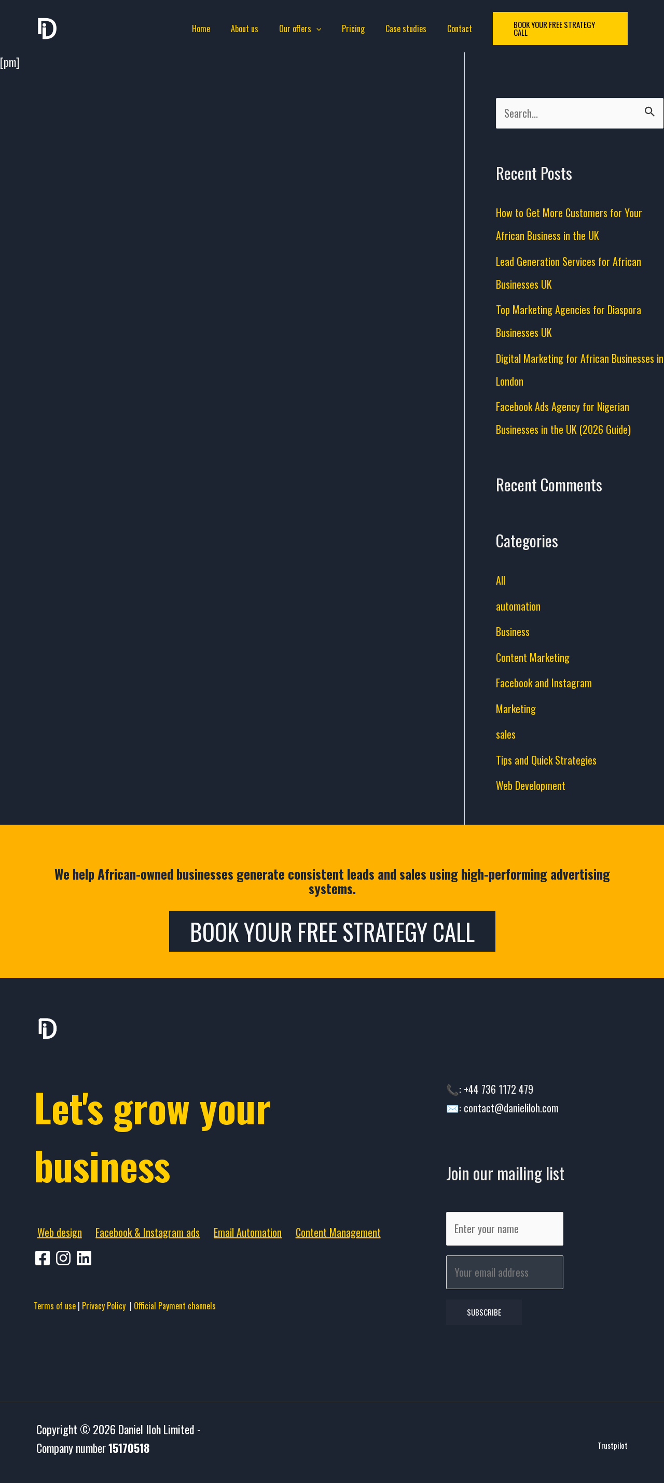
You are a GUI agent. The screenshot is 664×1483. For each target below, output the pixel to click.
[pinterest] (65, 1259)
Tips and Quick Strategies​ (550, 761)
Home (211, 28)
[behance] (85, 1259)
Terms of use (55, 1307)
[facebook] (44, 1259)
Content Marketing (535, 658)
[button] (549, 28)
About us (251, 28)
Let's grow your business (176, 1134)
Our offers (302, 28)
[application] (318, 28)
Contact (449, 28)
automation (519, 607)
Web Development (532, 787)
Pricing (351, 28)
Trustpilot (613, 1453)
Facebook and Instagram (546, 684)
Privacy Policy (106, 1307)
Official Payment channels (175, 1307)
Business (514, 633)
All (501, 581)
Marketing (517, 709)
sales (506, 735)
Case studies (399, 28)
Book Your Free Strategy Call (332, 932)
